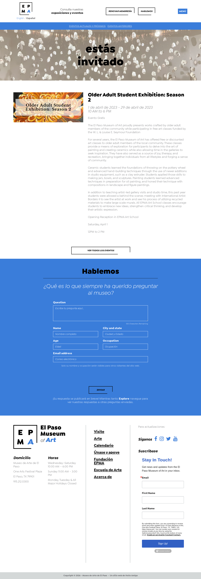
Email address (62, 353)
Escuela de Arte (108, 470)
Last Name (148, 508)
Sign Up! (163, 543)
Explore (124, 398)
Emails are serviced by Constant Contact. (164, 535)
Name (57, 328)
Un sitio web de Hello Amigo (124, 575)
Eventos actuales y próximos (87, 26)
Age (56, 340)
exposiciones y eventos (67, 13)
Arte (98, 438)
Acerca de (103, 476)
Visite (99, 431)
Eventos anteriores (120, 26)
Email (145, 477)
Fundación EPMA (103, 461)
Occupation (111, 340)
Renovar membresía (120, 11)
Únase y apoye (107, 452)
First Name (148, 493)
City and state (112, 328)
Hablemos (146, 11)
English (20, 18)
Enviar (101, 390)
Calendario (104, 445)
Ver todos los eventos (100, 250)
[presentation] (74, 377)
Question (59, 302)
